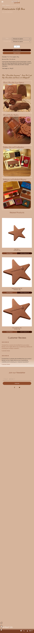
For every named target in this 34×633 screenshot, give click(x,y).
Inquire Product (16, 53)
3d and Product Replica (11, 115)
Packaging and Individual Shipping (14, 179)
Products (7, 5)
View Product (9, 253)
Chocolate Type (7, 41)
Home (3, 5)
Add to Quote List (17, 50)
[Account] (27, 631)
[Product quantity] (17, 46)
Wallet (7, 38)
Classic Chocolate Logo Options (13, 82)
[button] (2, 1)
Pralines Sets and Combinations (13, 147)
